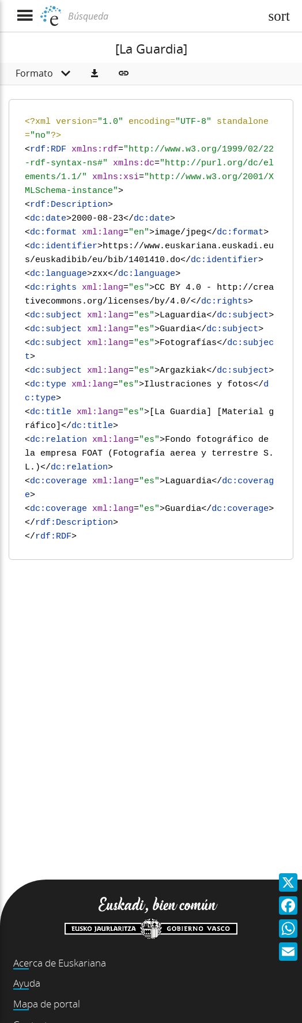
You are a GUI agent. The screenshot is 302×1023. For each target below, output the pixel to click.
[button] (94, 74)
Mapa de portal (46, 1003)
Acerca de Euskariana (59, 962)
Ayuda (26, 983)
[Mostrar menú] (24, 16)
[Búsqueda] (163, 16)
